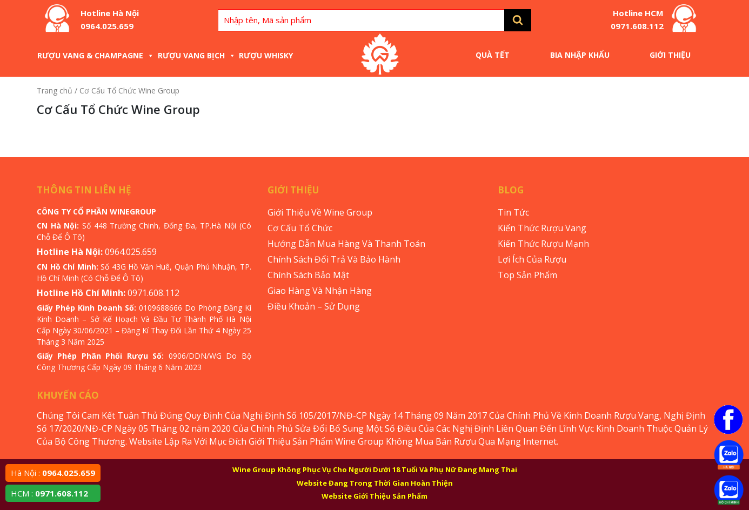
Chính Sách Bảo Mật (308, 275)
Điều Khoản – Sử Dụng (314, 306)
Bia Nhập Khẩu (580, 55)
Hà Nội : (53, 472)
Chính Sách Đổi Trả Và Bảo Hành (334, 259)
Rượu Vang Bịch (197, 55)
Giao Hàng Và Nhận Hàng (320, 291)
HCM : (49, 493)
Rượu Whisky (266, 55)
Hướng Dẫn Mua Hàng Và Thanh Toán (346, 244)
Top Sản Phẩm (527, 275)
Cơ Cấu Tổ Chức (300, 228)
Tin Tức (513, 212)
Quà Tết (493, 55)
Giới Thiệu (670, 55)
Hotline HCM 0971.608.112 (637, 19)
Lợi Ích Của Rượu (532, 259)
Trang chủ (54, 90)
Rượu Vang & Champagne (95, 55)
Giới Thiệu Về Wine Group (320, 212)
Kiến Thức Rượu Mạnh (543, 244)
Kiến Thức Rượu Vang (542, 228)
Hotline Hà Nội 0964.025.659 (110, 19)
